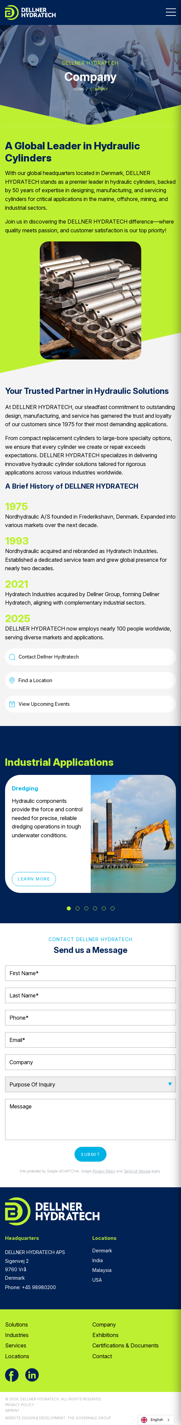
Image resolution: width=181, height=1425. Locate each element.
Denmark (102, 1250)
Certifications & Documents (125, 1345)
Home (78, 89)
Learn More (34, 878)
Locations (17, 1356)
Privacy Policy (104, 1171)
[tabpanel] (90, 834)
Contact (102, 1356)
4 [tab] (95, 908)
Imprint (12, 1410)
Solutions (16, 1324)
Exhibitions (105, 1335)
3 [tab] (86, 908)
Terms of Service (137, 1171)
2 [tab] (78, 908)
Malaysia (102, 1270)
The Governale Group (89, 1418)
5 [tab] (104, 908)
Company (104, 1324)
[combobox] (156, 1420)
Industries (17, 1335)
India (97, 1260)
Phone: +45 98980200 (30, 1287)
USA (97, 1280)
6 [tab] (113, 908)
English (152, 1420)
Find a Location (30, 680)
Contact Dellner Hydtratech (44, 657)
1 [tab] (69, 908)
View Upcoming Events (39, 704)
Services (15, 1345)
